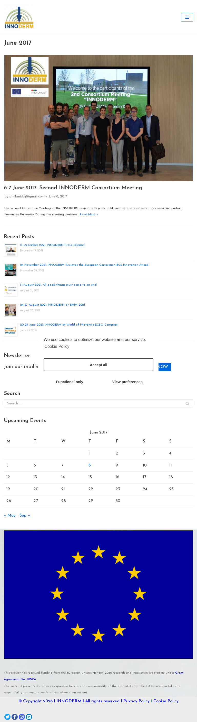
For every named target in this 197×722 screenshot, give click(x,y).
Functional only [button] (69, 382)
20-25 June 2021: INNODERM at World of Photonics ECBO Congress (68, 324)
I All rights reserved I (102, 701)
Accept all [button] (98, 365)
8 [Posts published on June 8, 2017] (89, 465)
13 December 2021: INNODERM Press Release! (52, 245)
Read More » (89, 214)
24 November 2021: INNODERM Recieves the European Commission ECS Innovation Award (84, 264)
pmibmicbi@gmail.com (27, 196)
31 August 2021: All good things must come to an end (58, 284)
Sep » (24, 516)
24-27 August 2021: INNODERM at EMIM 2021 (52, 304)
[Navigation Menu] (187, 17)
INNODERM (68, 701)
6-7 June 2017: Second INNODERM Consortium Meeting (73, 188)
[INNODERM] (19, 17)
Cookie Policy (166, 701)
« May (10, 516)
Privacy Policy (136, 701)
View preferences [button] (127, 382)
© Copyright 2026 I (37, 701)
